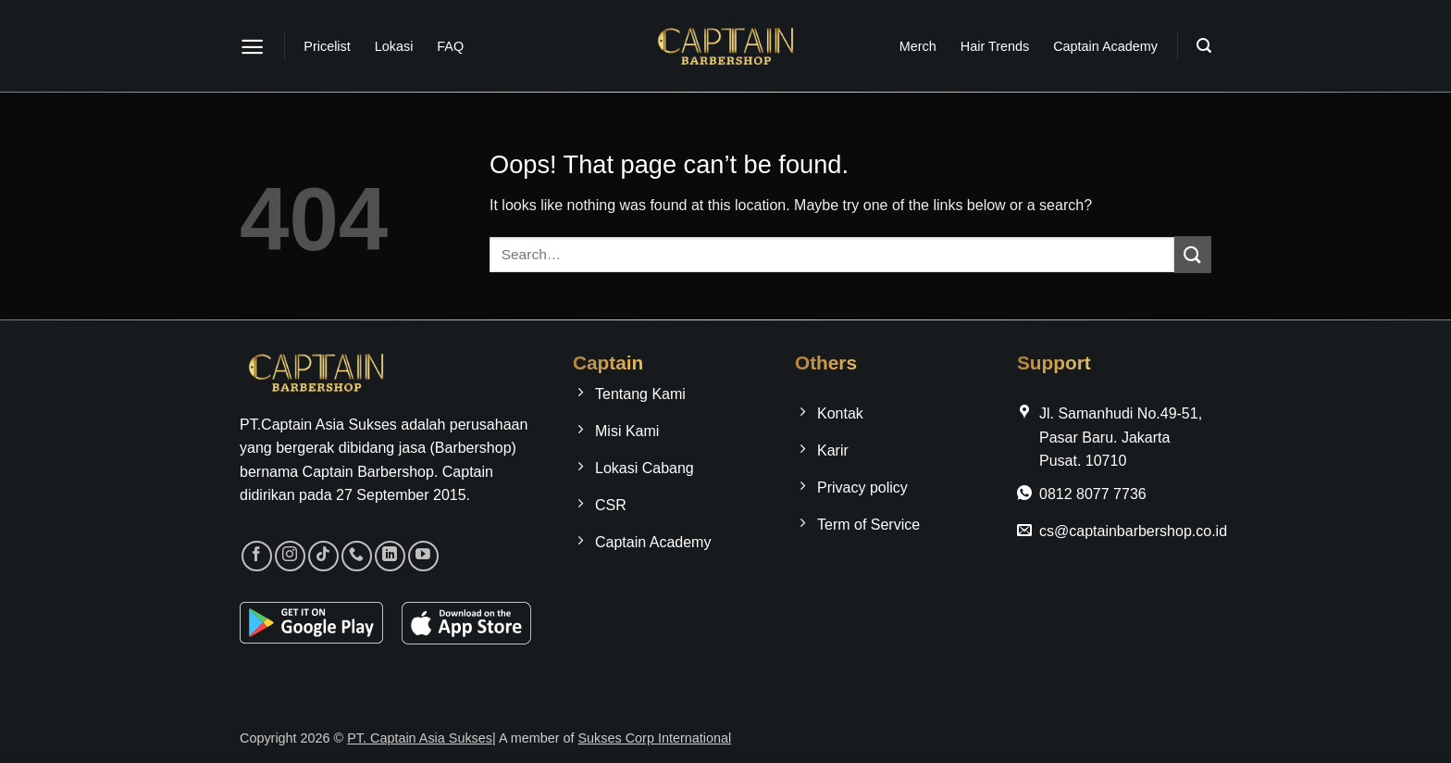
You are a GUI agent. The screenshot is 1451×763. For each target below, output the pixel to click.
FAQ (450, 46)
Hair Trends (995, 46)
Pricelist (327, 46)
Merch (917, 46)
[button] (252, 46)
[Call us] (356, 556)
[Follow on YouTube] (423, 556)
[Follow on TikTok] (323, 556)
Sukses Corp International (655, 738)
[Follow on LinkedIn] (390, 556)
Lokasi (394, 46)
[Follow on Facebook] (257, 556)
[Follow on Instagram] (290, 556)
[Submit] (1192, 254)
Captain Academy (1105, 46)
